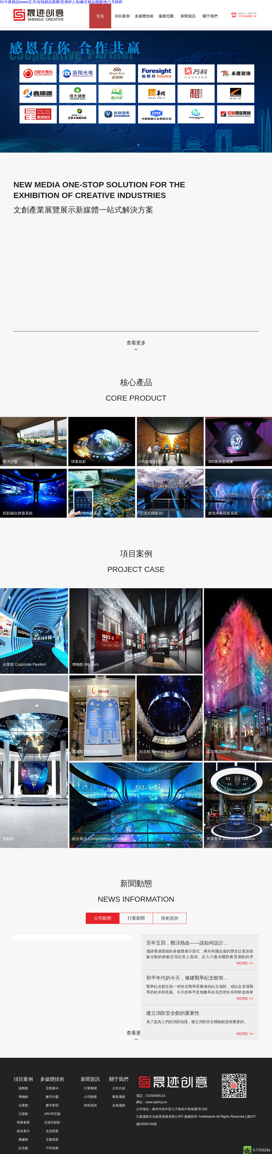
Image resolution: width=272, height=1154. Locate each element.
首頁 (100, 16)
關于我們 (210, 16)
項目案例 (122, 16)
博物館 (23, 1097)
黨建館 (23, 1139)
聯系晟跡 (118, 1097)
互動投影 (52, 1139)
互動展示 (52, 1088)
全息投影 (52, 1131)
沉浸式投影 (52, 1122)
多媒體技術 (144, 16)
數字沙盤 (52, 1097)
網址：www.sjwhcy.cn (151, 1102)
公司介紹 (118, 1088)
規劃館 (23, 1088)
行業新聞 (136, 918)
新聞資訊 (188, 16)
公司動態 (102, 918)
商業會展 (23, 1122)
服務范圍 (166, 16)
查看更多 (136, 342)
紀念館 (23, 1148)
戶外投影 (52, 1148)
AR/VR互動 (52, 1114)
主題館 (23, 1114)
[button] (134, 145)
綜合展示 (23, 1131)
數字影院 (52, 1105)
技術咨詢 (169, 918)
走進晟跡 (118, 1105)
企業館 (23, 1105)
